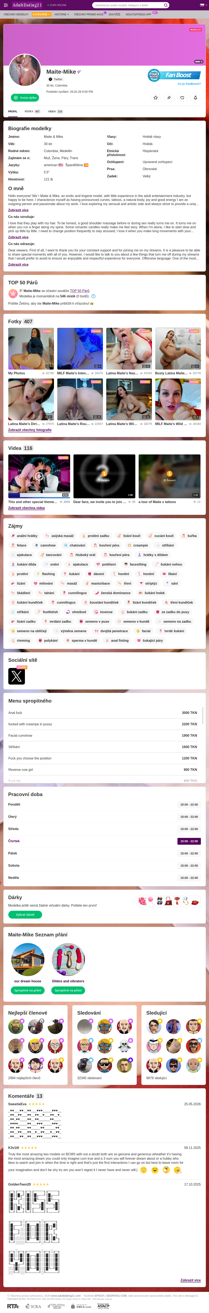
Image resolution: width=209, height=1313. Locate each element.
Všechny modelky (16, 14)
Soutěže (115, 14)
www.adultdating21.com (66, 1295)
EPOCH (99, 1295)
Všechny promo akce (90, 14)
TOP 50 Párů (79, 291)
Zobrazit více (18, 210)
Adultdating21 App (139, 14)
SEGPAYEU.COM (117, 1295)
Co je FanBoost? (189, 83)
